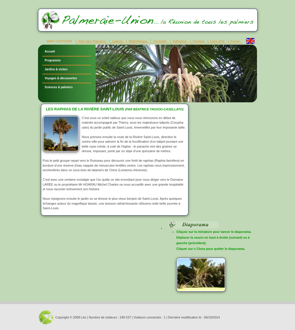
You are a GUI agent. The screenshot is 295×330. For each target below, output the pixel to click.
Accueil (50, 51)
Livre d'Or (217, 41)
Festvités (160, 41)
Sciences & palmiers (59, 87)
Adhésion (180, 41)
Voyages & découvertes (61, 78)
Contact (198, 41)
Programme (53, 60)
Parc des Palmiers (92, 41)
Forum (236, 41)
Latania (117, 41)
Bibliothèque (138, 41)
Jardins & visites (56, 69)
